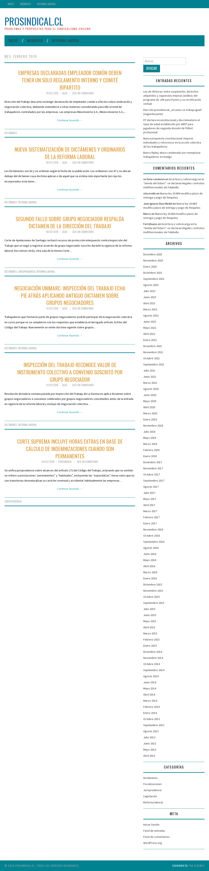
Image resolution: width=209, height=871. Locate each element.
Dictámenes (10, 133)
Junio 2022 (149, 321)
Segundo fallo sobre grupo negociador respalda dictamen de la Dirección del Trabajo (70, 222)
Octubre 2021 (151, 358)
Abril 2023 (149, 303)
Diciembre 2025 (152, 254)
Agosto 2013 (151, 731)
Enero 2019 (150, 419)
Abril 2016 (149, 566)
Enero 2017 (150, 523)
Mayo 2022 (149, 328)
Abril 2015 (149, 627)
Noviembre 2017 (153, 468)
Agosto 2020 (151, 389)
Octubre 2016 (151, 535)
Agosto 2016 (151, 548)
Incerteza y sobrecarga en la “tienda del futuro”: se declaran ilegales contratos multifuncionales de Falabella (174, 183)
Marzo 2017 (150, 511)
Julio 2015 (149, 609)
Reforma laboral (46, 4)
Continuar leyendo (70, 120)
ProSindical (65, 462)
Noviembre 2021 (153, 352)
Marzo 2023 (150, 309)
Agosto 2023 (151, 285)
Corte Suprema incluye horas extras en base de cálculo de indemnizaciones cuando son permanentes (70, 448)
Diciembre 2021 (152, 346)
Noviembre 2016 (153, 529)
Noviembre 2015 (153, 590)
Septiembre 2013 (153, 725)
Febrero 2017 (151, 517)
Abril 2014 (149, 694)
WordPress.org (152, 843)
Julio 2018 (149, 431)
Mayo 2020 (149, 401)
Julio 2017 (149, 493)
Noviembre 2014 (153, 658)
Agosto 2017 (151, 486)
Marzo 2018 (150, 444)
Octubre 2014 (151, 664)
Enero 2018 (150, 456)
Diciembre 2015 (152, 584)
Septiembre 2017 (153, 480)
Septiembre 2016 (153, 542)
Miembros (25, 4)
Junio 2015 (149, 615)
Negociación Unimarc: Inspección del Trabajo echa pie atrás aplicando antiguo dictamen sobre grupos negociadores (69, 295)
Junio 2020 (149, 395)
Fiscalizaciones (152, 784)
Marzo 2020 (150, 413)
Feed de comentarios (156, 837)
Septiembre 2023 (153, 279)
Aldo (64, 93)
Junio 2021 (149, 376)
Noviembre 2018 (153, 425)
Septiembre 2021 (153, 364)
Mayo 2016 (149, 560)
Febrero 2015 (151, 639)
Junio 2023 (149, 297)
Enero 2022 (150, 340)
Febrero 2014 (151, 707)
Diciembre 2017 (152, 462)
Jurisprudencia (26, 271)
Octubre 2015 (151, 597)
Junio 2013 (149, 743)
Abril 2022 (149, 334)
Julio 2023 (149, 291)
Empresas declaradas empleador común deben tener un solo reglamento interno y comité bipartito (69, 80)
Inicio (11, 4)
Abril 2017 (149, 505)
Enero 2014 (150, 713)
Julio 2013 (149, 737)
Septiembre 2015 (153, 603)
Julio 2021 (149, 370)
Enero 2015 (150, 645)
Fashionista (180, 866)
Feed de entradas (154, 830)
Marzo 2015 (150, 633)
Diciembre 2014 (152, 652)
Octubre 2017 (151, 474)
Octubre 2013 (151, 719)
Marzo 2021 (150, 383)
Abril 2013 (149, 755)
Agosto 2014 (151, 676)
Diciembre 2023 (152, 273)
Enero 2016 (150, 578)
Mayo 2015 (149, 621)
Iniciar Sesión (151, 824)
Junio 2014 (149, 682)
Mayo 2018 (149, 438)
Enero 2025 (150, 266)
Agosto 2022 (151, 315)
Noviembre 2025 (153, 260)
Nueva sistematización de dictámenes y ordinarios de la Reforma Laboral (69, 152)
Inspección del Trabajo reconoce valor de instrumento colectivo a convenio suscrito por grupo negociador (69, 372)
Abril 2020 (149, 407)
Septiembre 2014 (153, 670)
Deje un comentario (83, 93)
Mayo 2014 (149, 688)
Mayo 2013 (149, 749)
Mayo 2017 (149, 499)
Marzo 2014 (150, 700)
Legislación (150, 796)
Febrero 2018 (151, 450)
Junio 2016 (149, 554)
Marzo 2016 (150, 572)
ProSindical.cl (33, 21)
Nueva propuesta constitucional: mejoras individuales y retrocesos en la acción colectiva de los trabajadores (172, 142)
